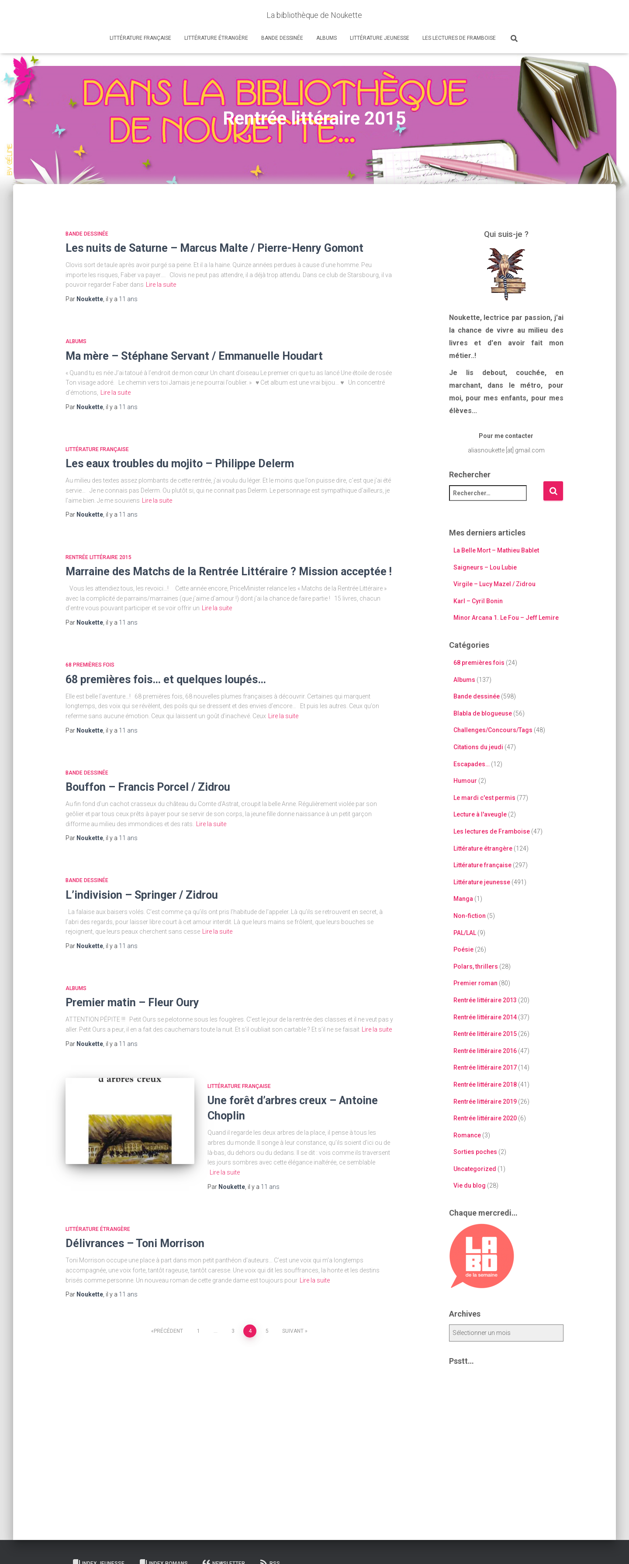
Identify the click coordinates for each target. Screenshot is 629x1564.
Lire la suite (161, 284)
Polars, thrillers (475, 966)
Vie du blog (469, 1185)
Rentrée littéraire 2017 (485, 1067)
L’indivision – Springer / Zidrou (142, 895)
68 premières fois (90, 665)
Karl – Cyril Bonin (478, 601)
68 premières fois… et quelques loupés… (166, 679)
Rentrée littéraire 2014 (485, 1017)
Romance (467, 1135)
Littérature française (140, 38)
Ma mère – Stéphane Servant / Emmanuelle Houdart (194, 356)
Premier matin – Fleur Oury (132, 1002)
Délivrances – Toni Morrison (135, 1243)
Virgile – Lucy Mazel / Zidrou (494, 583)
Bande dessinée (282, 38)
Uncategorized (474, 1168)
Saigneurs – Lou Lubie (485, 567)
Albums (326, 38)
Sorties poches (475, 1151)
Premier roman (475, 983)
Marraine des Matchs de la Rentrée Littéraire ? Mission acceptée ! (229, 571)
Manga (463, 898)
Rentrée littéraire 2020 (485, 1118)
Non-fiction (469, 915)
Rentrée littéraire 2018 (485, 1084)
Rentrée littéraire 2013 (485, 1000)
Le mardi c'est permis (484, 797)
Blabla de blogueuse (482, 713)
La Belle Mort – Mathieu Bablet (496, 550)
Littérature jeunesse (379, 38)
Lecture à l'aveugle (480, 814)
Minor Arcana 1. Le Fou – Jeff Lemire (506, 617)
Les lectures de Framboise (459, 38)
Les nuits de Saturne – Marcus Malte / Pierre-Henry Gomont (214, 248)
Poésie (463, 949)
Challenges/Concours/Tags (492, 729)
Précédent (168, 1331)
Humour (465, 780)
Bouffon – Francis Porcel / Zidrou (148, 787)
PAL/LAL (464, 932)
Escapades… (471, 764)
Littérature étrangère (216, 38)
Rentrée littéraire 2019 (485, 1101)
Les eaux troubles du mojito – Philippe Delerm (180, 463)
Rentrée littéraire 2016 (485, 1050)
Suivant (293, 1331)
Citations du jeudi (478, 747)
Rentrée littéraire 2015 (98, 557)
